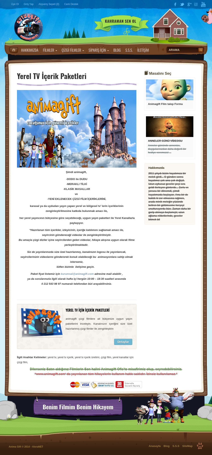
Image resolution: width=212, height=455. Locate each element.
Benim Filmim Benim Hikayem (78, 407)
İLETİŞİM (143, 50)
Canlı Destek (71, 4)
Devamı (169, 89)
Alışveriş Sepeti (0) (49, 4)
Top (200, 445)
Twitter (182, 4)
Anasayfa (13, 50)
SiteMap (187, 446)
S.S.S (175, 446)
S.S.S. (129, 50)
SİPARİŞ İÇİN (99, 50)
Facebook (175, 4)
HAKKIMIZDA (29, 50)
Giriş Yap (29, 4)
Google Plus (189, 4)
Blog (167, 446)
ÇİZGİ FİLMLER (73, 50)
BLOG (117, 50)
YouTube (203, 4)
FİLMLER (50, 50)
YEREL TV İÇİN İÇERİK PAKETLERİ (88, 310)
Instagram (196, 4)
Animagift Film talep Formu (165, 104)
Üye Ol (15, 4)
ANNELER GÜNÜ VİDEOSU (165, 140)
